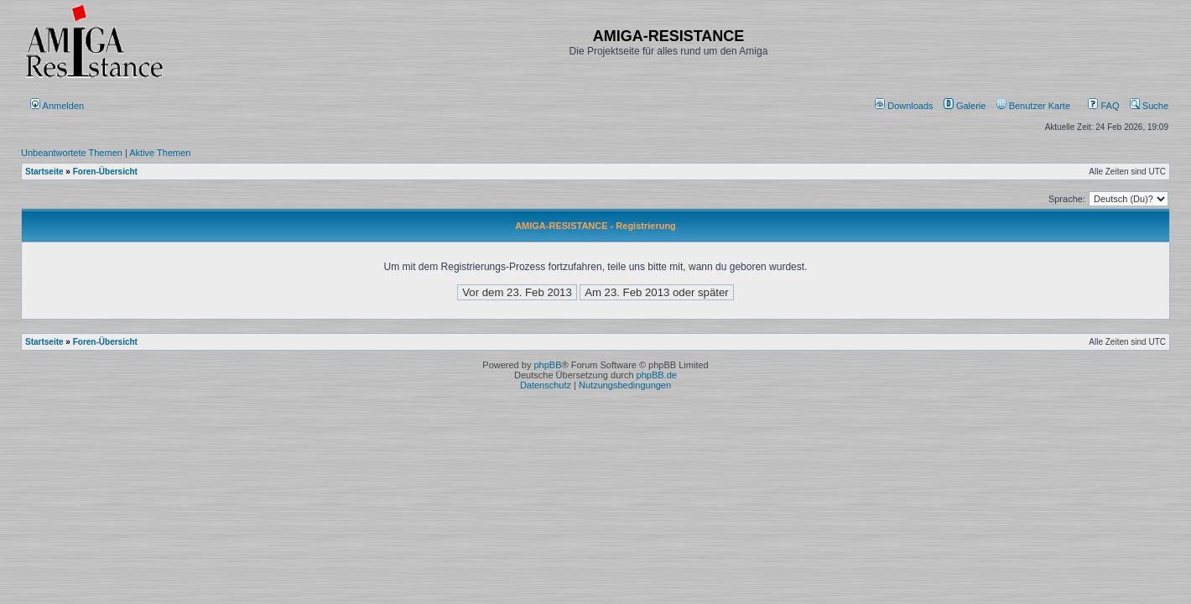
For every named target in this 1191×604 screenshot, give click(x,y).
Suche (1149, 106)
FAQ (1103, 106)
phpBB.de (657, 375)
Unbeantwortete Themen (71, 153)
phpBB (547, 365)
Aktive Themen (159, 153)
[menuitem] (905, 106)
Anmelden (58, 106)
